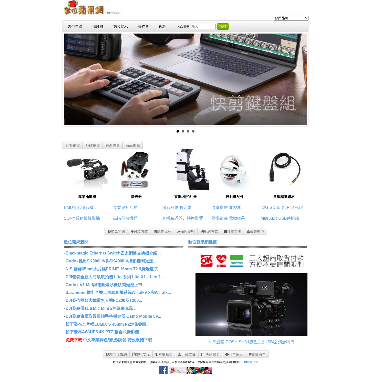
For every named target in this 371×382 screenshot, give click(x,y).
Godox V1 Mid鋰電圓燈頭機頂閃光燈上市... (106, 285)
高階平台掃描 (125, 218)
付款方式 (139, 231)
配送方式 (209, 231)
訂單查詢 (232, 231)
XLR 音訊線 (292, 207)
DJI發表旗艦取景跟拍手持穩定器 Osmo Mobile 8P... (113, 316)
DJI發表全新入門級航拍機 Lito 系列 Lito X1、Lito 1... (115, 277)
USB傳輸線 (288, 218)
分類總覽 (73, 145)
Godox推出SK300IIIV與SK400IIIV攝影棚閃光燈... (111, 261)
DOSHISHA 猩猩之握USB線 (251, 342)
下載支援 (187, 354)
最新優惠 (113, 145)
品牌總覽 (93, 145)
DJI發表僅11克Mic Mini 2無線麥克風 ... (102, 308)
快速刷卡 (210, 354)
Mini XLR (269, 218)
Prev (70, 79)
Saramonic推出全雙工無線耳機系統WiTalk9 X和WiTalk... (118, 292)
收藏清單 (257, 354)
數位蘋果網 (116, 354)
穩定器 (186, 207)
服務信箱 (251, 362)
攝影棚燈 (170, 207)
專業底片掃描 (125, 207)
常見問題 (116, 231)
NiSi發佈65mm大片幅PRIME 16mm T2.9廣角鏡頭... (113, 269)
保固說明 (186, 231)
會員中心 (255, 231)
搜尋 (223, 26)
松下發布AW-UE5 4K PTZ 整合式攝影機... (104, 332)
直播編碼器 (172, 218)
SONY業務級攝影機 (82, 218)
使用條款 (164, 354)
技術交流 (141, 354)
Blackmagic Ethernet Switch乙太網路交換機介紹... (113, 253)
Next (300, 79)
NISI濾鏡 (216, 342)
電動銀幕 (237, 218)
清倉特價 (286, 342)
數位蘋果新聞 (76, 242)
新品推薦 (133, 145)
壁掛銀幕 (219, 218)
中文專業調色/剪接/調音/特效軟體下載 (117, 340)
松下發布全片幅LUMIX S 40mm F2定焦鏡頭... (108, 324)
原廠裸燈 (219, 207)
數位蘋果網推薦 (202, 242)
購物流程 (162, 231)
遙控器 (235, 207)
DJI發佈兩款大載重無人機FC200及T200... (104, 300)
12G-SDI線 (271, 207)
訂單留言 (234, 354)
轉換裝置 (195, 218)
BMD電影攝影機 (79, 207)
